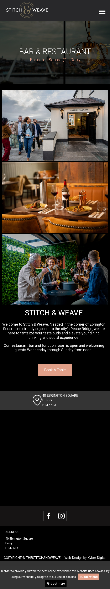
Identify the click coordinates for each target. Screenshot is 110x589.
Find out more (56, 583)
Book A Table (55, 370)
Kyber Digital (97, 558)
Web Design (73, 558)
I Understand (89, 577)
